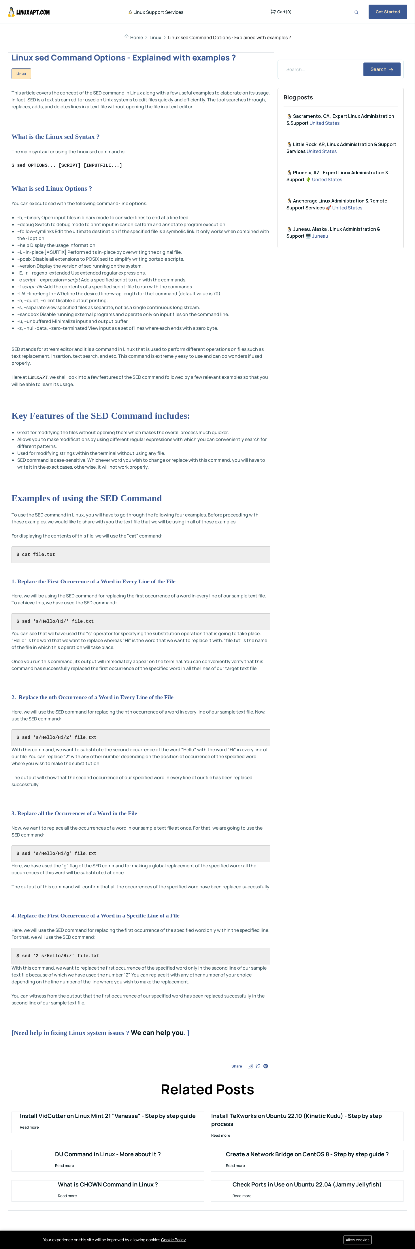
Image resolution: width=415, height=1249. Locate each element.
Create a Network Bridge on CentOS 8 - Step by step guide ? (307, 1155)
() (281, 12)
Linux (155, 37)
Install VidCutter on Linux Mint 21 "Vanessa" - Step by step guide (107, 1117)
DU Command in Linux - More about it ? (108, 1155)
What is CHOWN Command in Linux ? (107, 1185)
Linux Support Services (155, 12)
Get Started (388, 11)
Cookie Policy (173, 1239)
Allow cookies (357, 1239)
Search (382, 69)
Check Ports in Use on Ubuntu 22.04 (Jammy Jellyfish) (307, 1185)
